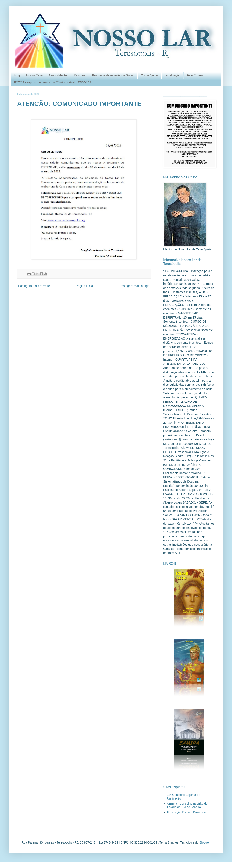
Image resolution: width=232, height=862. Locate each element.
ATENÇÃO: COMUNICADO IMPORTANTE (79, 103)
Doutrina (79, 75)
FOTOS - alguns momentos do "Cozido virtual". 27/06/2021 (53, 82)
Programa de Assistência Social (113, 75)
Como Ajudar (149, 75)
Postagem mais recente (34, 286)
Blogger (204, 842)
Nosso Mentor (58, 75)
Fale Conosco (196, 75)
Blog (17, 75)
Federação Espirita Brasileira (186, 812)
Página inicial (85, 286)
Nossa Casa (34, 75)
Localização (172, 75)
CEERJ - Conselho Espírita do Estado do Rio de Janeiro (187, 805)
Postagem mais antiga (134, 286)
